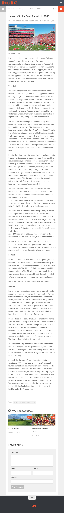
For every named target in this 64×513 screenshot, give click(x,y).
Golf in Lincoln (13, 429)
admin (13, 21)
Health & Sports (15, 9)
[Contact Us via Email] (34, 506)
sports (29, 402)
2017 (16, 402)
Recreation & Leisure (32, 9)
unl (34, 402)
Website (14, 477)
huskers (22, 402)
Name (13, 469)
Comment (15, 452)
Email (35, 469)
